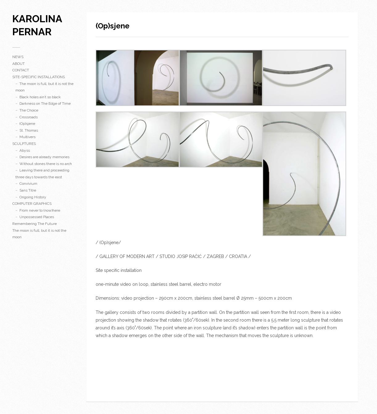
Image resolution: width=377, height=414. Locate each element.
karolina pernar (37, 25)
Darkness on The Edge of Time (45, 103)
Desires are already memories (44, 157)
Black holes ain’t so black (40, 97)
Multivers (27, 137)
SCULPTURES (24, 144)
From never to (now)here (39, 210)
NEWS (17, 57)
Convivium (28, 183)
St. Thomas (28, 130)
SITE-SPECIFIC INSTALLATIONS (38, 77)
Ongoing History (32, 197)
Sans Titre (27, 190)
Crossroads (28, 117)
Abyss (24, 150)
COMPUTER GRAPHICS (32, 203)
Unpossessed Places (36, 217)
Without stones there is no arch (45, 164)
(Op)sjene (27, 123)
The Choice (28, 110)
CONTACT (20, 70)
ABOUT (18, 63)
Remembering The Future (34, 224)
